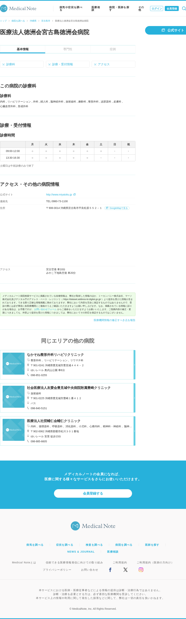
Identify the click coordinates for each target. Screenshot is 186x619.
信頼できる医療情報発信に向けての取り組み (74, 562)
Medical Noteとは (24, 562)
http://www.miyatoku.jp (61, 194)
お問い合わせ (89, 569)
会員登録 (172, 8)
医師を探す (152, 544)
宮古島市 (45, 21)
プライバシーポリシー (57, 569)
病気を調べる (35, 544)
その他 (141, 8)
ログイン (157, 8)
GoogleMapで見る (117, 208)
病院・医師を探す (119, 8)
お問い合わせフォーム (45, 309)
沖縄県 (33, 21)
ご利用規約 (120, 562)
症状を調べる (64, 544)
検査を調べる (94, 544)
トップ (3, 21)
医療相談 (96, 8)
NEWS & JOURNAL (81, 551)
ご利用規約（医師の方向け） (155, 562)
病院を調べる (18, 21)
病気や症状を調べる (71, 8)
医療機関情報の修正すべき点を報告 (114, 320)
